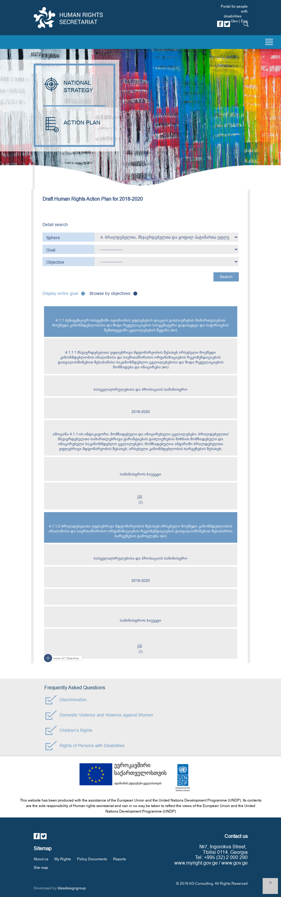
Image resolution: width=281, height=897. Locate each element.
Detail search (55, 225)
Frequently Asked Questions (74, 687)
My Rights (62, 859)
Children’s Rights (76, 730)
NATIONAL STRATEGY (68, 86)
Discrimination (73, 700)
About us (41, 859)
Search (226, 276)
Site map (41, 867)
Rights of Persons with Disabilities (92, 746)
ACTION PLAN (71, 123)
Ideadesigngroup (71, 888)
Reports (119, 859)
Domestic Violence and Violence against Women (106, 715)
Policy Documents (92, 859)
